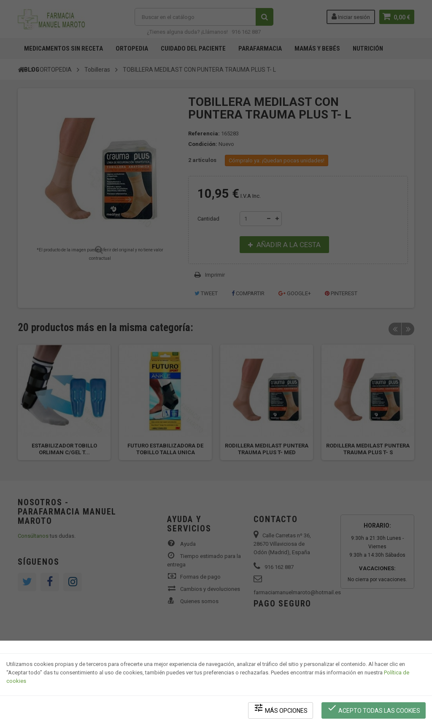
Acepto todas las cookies (373, 708)
